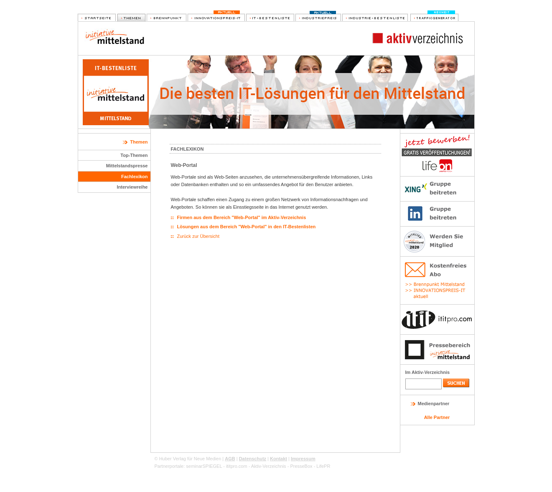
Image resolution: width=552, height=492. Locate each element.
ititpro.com (236, 466)
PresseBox (301, 466)
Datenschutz (252, 458)
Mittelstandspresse (127, 165)
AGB (230, 458)
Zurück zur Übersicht (198, 236)
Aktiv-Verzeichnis (268, 466)
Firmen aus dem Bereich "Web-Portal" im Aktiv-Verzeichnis (241, 217)
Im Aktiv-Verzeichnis (427, 372)
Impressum (303, 458)
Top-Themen (134, 155)
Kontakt (278, 458)
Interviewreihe (132, 186)
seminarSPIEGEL (204, 466)
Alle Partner (437, 417)
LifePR (323, 466)
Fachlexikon (134, 176)
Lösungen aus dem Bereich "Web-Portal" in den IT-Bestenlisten (246, 226)
